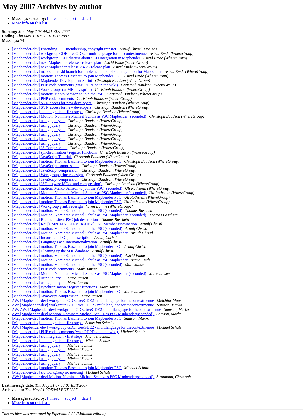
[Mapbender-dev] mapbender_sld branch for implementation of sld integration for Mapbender (87, 71)
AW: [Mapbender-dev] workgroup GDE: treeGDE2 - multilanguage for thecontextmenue (83, 300)
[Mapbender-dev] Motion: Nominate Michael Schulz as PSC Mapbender (70, 233)
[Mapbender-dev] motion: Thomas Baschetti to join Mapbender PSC (67, 76)
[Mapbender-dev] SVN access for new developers (52, 103)
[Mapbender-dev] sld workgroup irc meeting (48, 372)
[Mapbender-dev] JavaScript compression (45, 166)
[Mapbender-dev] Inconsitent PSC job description (52, 237)
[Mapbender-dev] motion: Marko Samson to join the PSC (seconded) (67, 188)
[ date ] (85, 18)
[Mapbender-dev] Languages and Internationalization (55, 242)
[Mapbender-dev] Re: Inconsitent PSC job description (55, 219)
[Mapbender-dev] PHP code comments (43, 98)
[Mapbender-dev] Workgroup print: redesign (48, 175)
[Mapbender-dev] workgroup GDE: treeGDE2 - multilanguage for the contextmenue (80, 53)
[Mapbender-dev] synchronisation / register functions (55, 152)
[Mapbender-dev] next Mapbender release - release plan (57, 62)
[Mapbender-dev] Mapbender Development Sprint (52, 80)
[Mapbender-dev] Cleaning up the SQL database (51, 251)
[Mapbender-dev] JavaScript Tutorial (42, 157)
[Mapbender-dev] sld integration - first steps (47, 112)
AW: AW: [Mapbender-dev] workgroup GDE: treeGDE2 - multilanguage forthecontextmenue (87, 309)
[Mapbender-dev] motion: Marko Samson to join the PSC (58, 94)
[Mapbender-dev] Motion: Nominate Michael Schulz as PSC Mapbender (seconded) (79, 116)
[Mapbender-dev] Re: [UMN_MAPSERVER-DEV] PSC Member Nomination (75, 224)
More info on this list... (31, 23)
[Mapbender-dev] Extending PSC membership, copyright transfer (64, 49)
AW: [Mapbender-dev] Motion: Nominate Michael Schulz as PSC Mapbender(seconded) (83, 314)
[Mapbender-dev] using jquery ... (38, 121)
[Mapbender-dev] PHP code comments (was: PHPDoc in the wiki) (65, 85)
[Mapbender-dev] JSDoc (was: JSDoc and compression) (57, 184)
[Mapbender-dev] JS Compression (39, 148)
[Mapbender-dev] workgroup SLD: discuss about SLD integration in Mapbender (76, 58)
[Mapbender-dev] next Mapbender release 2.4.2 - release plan (61, 67)
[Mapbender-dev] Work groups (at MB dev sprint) (52, 89)
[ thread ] (54, 18)
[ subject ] (71, 18)
